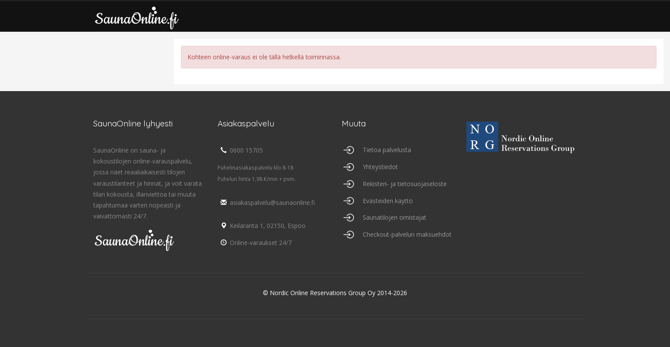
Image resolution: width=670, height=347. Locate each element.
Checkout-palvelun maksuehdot (407, 234)
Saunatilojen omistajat (394, 217)
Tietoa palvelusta (387, 150)
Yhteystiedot (380, 167)
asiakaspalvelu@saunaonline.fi (266, 202)
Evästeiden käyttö (388, 201)
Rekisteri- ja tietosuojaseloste (405, 184)
